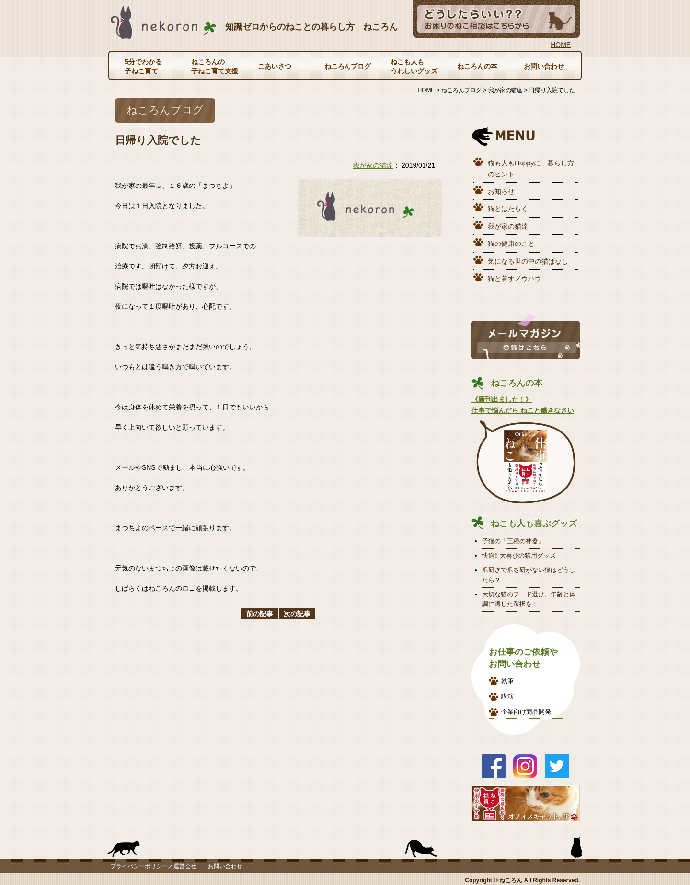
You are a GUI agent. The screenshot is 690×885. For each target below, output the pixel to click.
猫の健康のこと (511, 243)
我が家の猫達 (373, 165)
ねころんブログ (347, 66)
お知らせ (501, 191)
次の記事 (297, 613)
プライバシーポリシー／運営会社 (153, 866)
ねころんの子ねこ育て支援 (214, 66)
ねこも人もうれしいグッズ (414, 66)
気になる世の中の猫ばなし (528, 261)
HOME (561, 44)
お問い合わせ (544, 66)
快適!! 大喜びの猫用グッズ (519, 555)
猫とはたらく (508, 208)
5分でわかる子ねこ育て (143, 66)
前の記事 (259, 613)
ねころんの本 (477, 66)
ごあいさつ (274, 66)
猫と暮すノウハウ (514, 278)
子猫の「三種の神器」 (513, 541)
